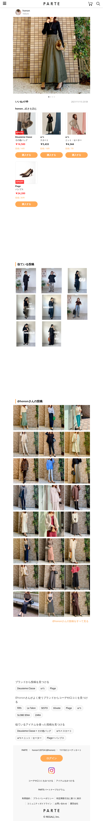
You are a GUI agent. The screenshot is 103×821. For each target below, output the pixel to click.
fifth (19, 708)
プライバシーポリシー (43, 798)
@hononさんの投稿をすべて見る (70, 621)
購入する (26, 154)
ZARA (38, 715)
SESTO (44, 708)
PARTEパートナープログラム (51, 789)
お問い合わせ (61, 803)
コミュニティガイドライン (39, 803)
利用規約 (26, 798)
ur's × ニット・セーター (29, 738)
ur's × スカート (64, 730)
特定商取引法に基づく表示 (68, 798)
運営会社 (74, 803)
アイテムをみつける (65, 780)
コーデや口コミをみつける (40, 780)
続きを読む (31, 108)
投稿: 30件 (20, 197)
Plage (53, 688)
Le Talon (31, 708)
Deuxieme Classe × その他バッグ (34, 730)
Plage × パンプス (55, 738)
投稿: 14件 (20, 148)
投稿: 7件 (69, 148)
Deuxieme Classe (26, 688)
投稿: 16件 (45, 148)
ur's (43, 688)
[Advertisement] (43, 234)
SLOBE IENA (23, 715)
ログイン (51, 758)
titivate (57, 708)
